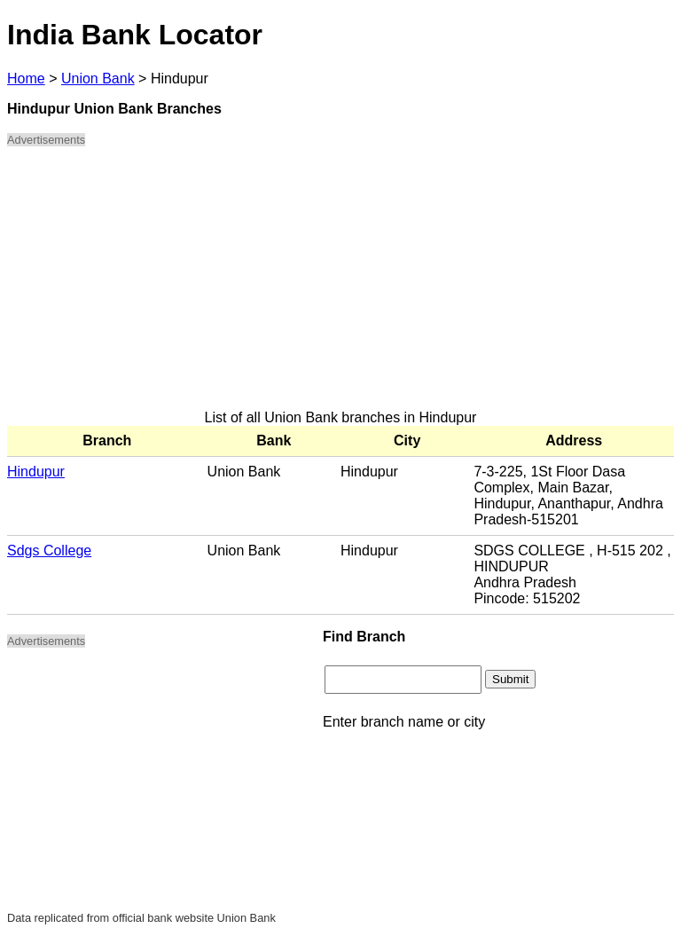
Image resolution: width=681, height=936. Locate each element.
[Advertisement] (340, 285)
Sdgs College (49, 550)
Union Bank (98, 78)
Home (26, 78)
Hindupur (36, 471)
